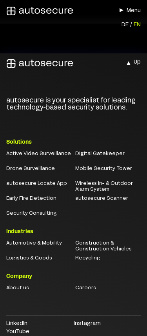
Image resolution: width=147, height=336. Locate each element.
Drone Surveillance (30, 168)
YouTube (17, 331)
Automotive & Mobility (34, 243)
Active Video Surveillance (38, 154)
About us (17, 288)
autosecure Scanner (101, 198)
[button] (121, 10)
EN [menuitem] (137, 24)
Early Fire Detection (31, 198)
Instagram (87, 323)
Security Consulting (31, 213)
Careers (85, 288)
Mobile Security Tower (103, 168)
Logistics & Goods (29, 258)
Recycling (87, 258)
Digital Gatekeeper (100, 154)
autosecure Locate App (36, 183)
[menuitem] (125, 25)
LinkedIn (16, 323)
